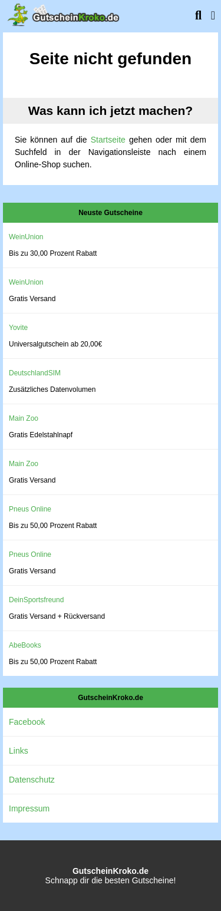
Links (18, 750)
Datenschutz (32, 779)
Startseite (108, 139)
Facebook (27, 722)
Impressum (29, 808)
